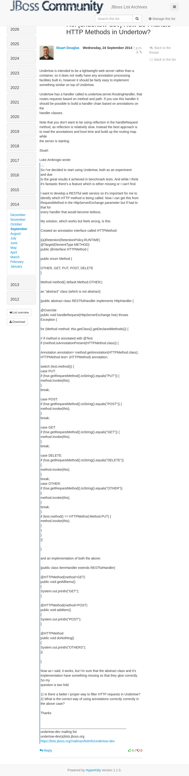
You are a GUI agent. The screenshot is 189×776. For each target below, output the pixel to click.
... (42, 165)
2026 (15, 29)
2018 (15, 146)
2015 (15, 190)
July (13, 238)
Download (17, 322)
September (19, 229)
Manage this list (162, 19)
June (14, 243)
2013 (15, 285)
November (18, 219)
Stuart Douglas (67, 48)
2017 (15, 160)
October (16, 224)
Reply (46, 750)
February (17, 262)
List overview (19, 312)
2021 (15, 102)
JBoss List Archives (78, 7)
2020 (15, 117)
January (16, 266)
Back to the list (162, 59)
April (14, 252)
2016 (15, 175)
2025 (15, 44)
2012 (15, 299)
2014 (15, 204)
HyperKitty (93, 770)
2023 (15, 73)
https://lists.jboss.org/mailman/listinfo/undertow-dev (78, 741)
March (15, 257)
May (14, 248)
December (18, 215)
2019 (15, 131)
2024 (15, 58)
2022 (15, 88)
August (16, 233)
